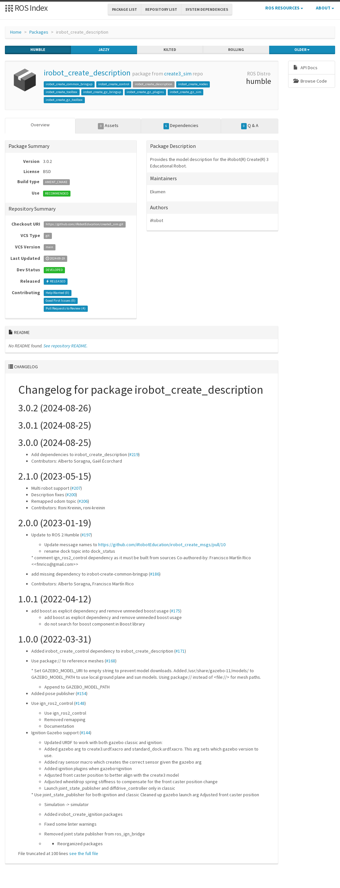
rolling (236, 49)
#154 (81, 693)
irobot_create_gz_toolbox (64, 100)
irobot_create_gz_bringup (102, 92)
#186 (154, 574)
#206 (83, 501)
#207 (76, 488)
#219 (133, 454)
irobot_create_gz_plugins (145, 92)
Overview (40, 125)
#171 (180, 651)
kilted (169, 49)
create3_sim (178, 74)
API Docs (305, 68)
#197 (86, 535)
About (325, 8)
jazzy (104, 49)
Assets (108, 125)
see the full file (83, 853)
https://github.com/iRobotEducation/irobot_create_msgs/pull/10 (161, 544)
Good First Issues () (60, 301)
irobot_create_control (113, 84)
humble (37, 49)
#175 (175, 611)
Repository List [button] (161, 9)
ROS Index (26, 7)
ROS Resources (284, 8)
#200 (71, 495)
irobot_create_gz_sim (185, 92)
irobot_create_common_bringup (69, 84)
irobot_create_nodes (193, 84)
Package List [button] (124, 9)
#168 (110, 661)
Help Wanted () (57, 293)
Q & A (250, 125)
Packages (38, 32)
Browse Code (310, 81)
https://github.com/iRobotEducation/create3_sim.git (84, 224)
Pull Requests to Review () (65, 309)
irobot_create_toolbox (61, 92)
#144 (85, 733)
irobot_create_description (87, 73)
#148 (80, 703)
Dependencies (181, 125)
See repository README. (65, 346)
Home (16, 32)
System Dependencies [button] (206, 9)
